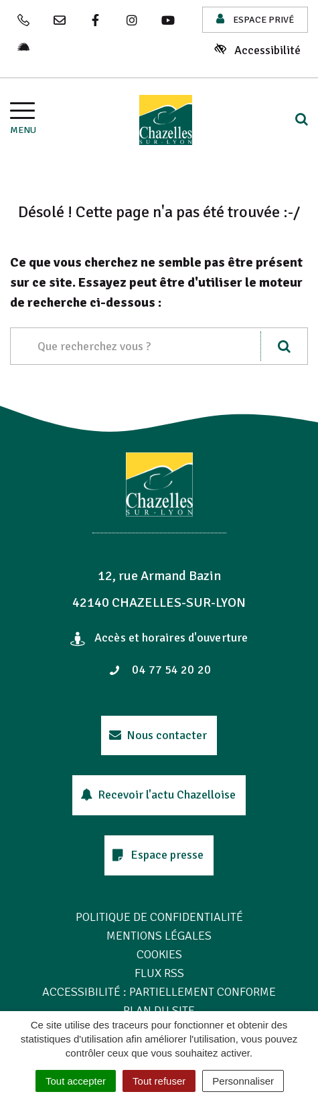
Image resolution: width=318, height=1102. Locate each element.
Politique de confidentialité (159, 917)
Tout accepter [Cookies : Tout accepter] (76, 1081)
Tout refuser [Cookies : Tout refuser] (159, 1081)
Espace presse (158, 854)
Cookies (159, 954)
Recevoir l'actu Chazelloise (158, 794)
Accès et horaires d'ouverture (159, 637)
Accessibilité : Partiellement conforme (159, 991)
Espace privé (255, 19)
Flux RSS (159, 973)
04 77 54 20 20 (160, 669)
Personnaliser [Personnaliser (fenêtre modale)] (243, 1081)
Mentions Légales (159, 935)
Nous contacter (158, 735)
